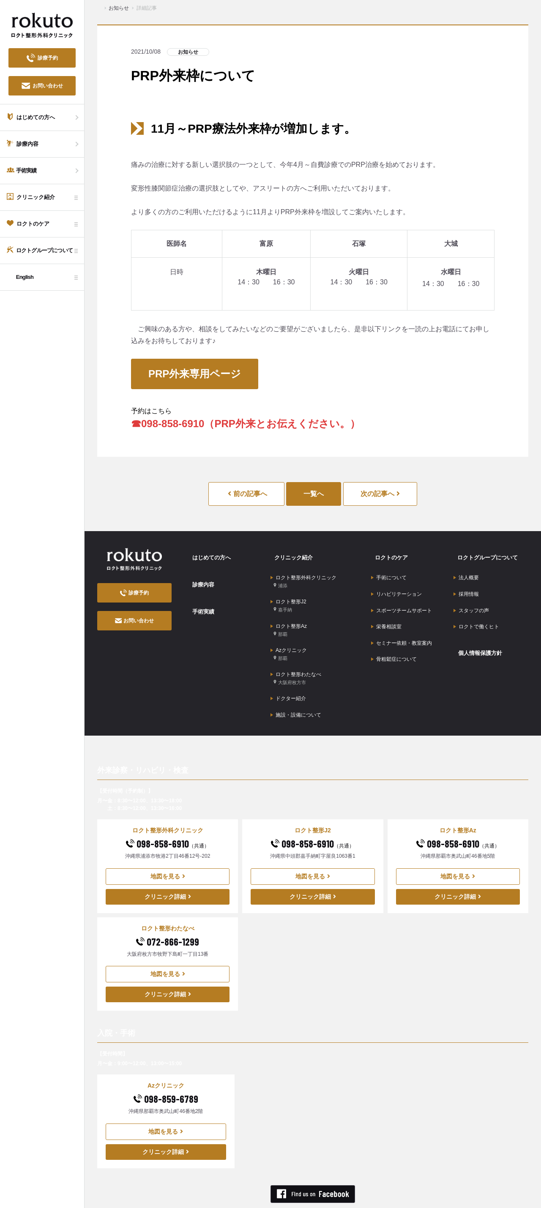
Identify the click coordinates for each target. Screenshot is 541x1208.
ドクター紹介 (288, 672)
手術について (389, 571)
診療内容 (199, 576)
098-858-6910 (167, 812)
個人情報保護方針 (477, 631)
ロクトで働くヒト (476, 610)
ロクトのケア (388, 554)
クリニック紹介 (290, 554)
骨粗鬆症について (394, 636)
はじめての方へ (208, 554)
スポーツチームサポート (401, 597)
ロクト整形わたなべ (295, 655)
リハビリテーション (396, 584)
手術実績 (199, 597)
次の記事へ (380, 493)
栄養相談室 (386, 610)
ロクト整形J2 (288, 594)
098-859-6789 (166, 1068)
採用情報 (466, 584)
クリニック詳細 (168, 865)
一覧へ (313, 493)
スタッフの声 (471, 597)
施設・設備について (295, 685)
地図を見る (167, 845)
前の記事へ (247, 493)
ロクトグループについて (485, 554)
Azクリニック (288, 635)
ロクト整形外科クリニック (303, 574)
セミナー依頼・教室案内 (401, 623)
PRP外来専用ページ (194, 373)
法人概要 (466, 571)
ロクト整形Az (288, 615)
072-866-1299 (167, 910)
